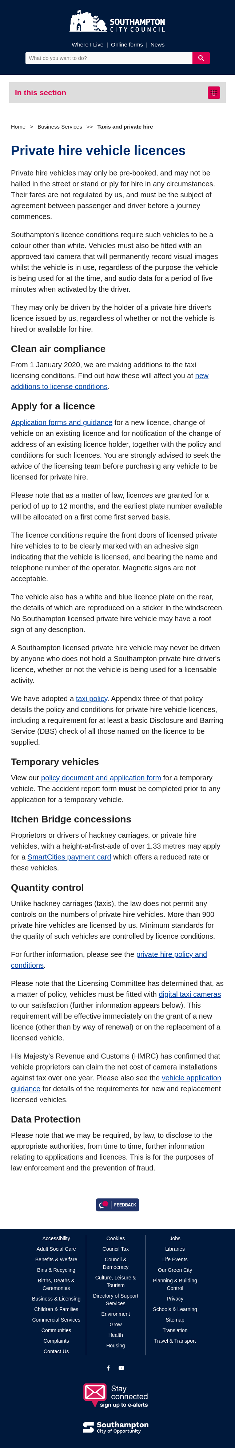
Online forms (127, 44)
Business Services (59, 127)
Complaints (56, 1341)
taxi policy (91, 699)
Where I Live (87, 44)
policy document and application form (101, 778)
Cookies (116, 1238)
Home (18, 127)
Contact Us (56, 1351)
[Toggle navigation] (214, 92)
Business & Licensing (56, 1299)
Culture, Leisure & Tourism (115, 1281)
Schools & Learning (175, 1309)
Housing (115, 1345)
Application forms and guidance (61, 422)
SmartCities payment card (69, 857)
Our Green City (175, 1270)
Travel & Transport (175, 1341)
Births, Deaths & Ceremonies (56, 1284)
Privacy (175, 1299)
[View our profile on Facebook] (108, 1368)
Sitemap (175, 1320)
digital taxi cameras (190, 994)
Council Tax (116, 1249)
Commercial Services (56, 1320)
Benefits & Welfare (56, 1259)
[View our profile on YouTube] (121, 1368)
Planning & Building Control (175, 1284)
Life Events (175, 1259)
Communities (56, 1330)
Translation (175, 1330)
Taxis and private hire (125, 127)
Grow (115, 1324)
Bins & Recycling (56, 1270)
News (158, 44)
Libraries (175, 1249)
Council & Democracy (116, 1263)
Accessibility (56, 1238)
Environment (115, 1314)
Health (115, 1335)
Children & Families (56, 1309)
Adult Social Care (56, 1249)
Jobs (175, 1238)
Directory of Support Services (116, 1299)
